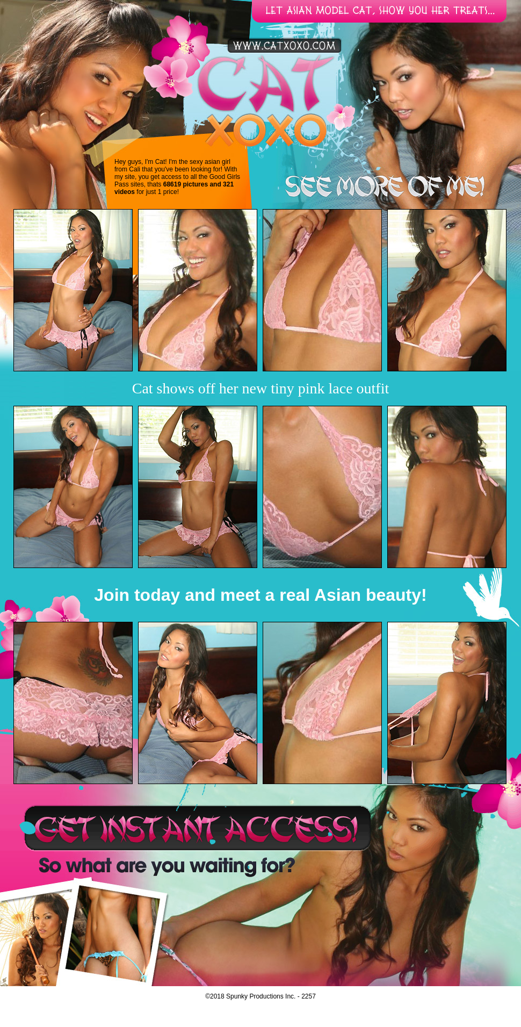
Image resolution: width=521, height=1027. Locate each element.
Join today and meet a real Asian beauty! (260, 595)
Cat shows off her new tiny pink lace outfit (260, 388)
